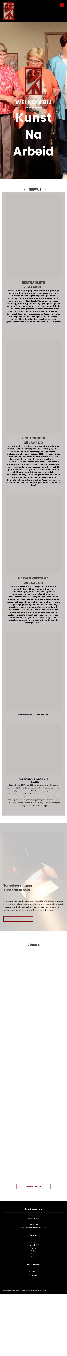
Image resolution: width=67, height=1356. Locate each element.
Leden (33, 1257)
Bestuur (33, 1251)
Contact (33, 1254)
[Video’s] (33, 1186)
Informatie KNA (33, 1245)
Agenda (33, 1248)
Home (33, 1242)
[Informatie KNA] (18, 919)
